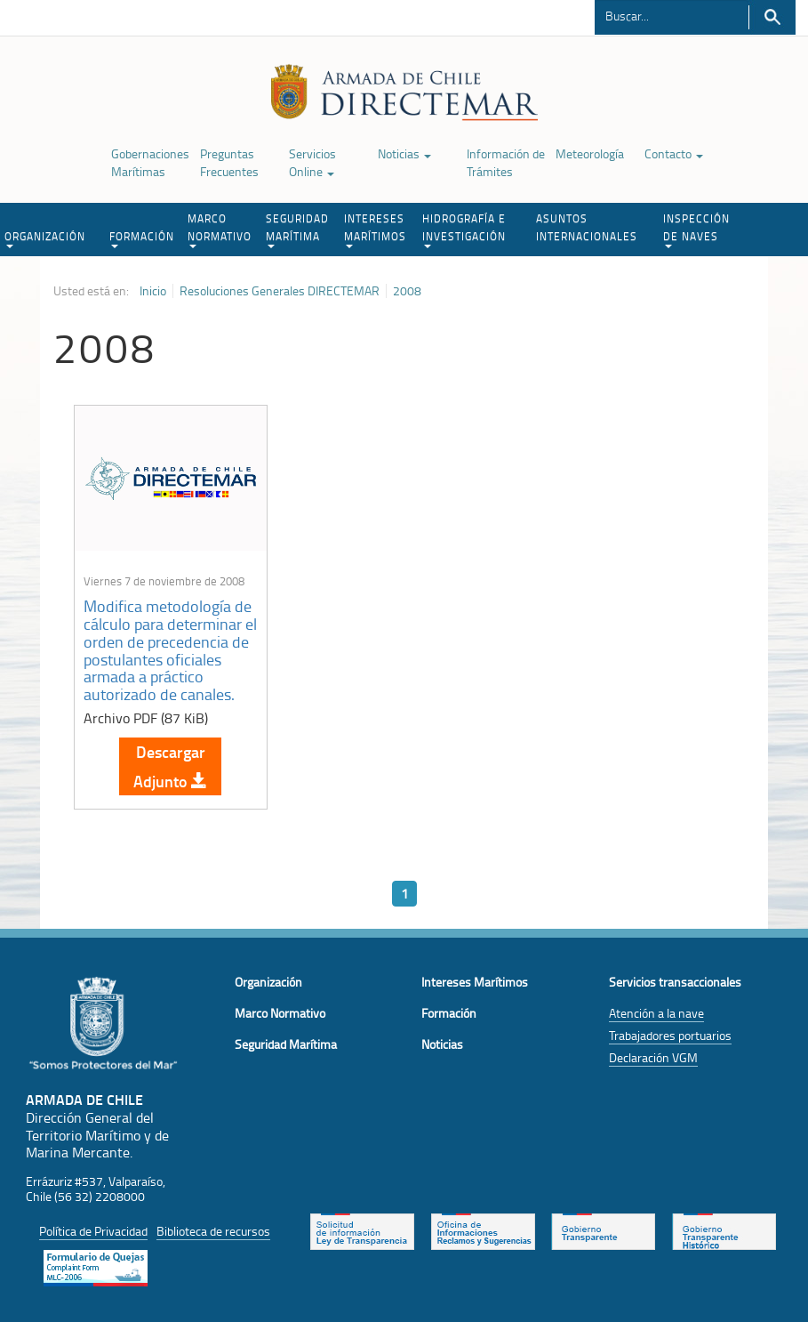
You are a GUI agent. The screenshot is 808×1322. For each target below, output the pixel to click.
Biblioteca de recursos (213, 1230)
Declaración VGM (653, 1057)
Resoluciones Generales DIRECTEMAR (280, 291)
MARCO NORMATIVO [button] (220, 229)
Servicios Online (312, 162)
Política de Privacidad (93, 1230)
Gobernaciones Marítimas (150, 162)
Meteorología (590, 153)
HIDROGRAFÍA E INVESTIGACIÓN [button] (464, 229)
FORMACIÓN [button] (141, 238)
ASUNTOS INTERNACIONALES (586, 227)
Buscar (772, 17)
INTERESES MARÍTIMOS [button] (375, 229)
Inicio (153, 291)
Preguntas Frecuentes (229, 162)
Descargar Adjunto (170, 766)
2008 (407, 291)
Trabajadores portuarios (670, 1035)
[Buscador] (671, 15)
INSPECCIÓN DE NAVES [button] (696, 229)
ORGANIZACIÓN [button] (44, 238)
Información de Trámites (506, 162)
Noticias (404, 153)
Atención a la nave (656, 1012)
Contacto (673, 153)
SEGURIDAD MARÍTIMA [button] (297, 229)
